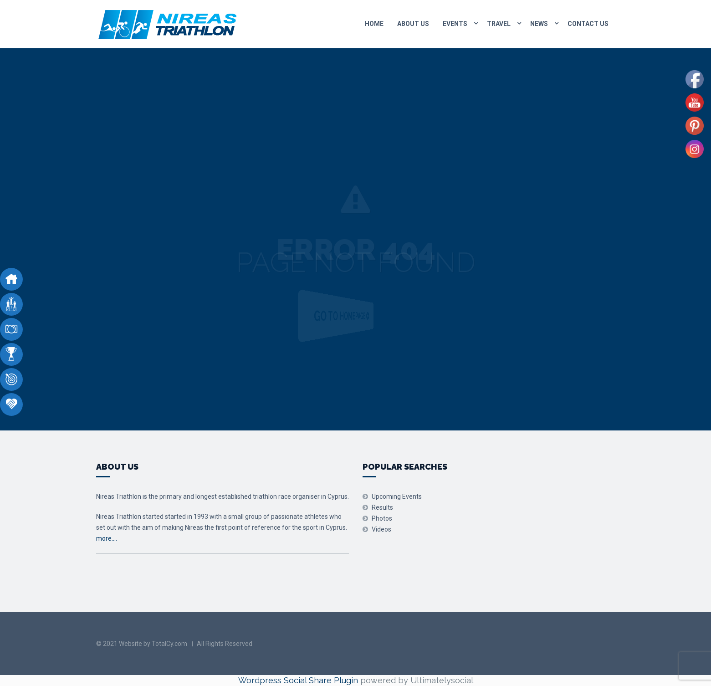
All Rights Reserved (224, 643)
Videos (381, 529)
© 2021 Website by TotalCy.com (141, 643)
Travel (499, 23)
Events (455, 23)
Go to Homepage (350, 316)
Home (374, 23)
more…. (106, 538)
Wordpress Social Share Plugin (299, 680)
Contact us (588, 23)
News (539, 23)
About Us (413, 23)
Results (382, 507)
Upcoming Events (397, 496)
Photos (382, 518)
